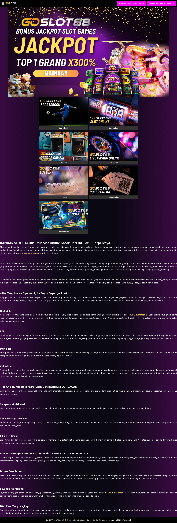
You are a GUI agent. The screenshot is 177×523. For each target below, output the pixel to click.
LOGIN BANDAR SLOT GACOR (131, 3)
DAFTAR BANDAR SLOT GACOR (161, 3)
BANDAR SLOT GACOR (115, 493)
